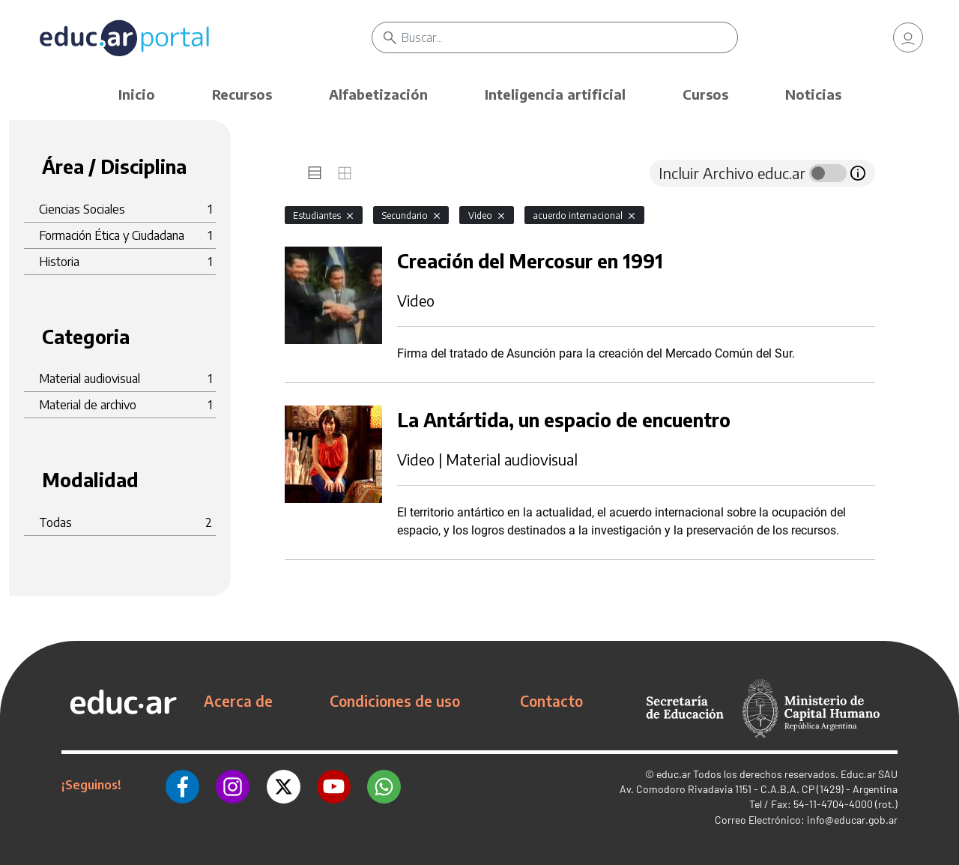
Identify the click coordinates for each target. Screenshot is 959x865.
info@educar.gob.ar (852, 819)
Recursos (242, 94)
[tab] (315, 173)
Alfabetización (378, 94)
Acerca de (238, 701)
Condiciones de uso (395, 701)
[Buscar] (569, 37)
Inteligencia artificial (555, 94)
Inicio (136, 94)
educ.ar (673, 774)
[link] (908, 37)
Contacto (551, 701)
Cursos (705, 94)
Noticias (813, 94)
